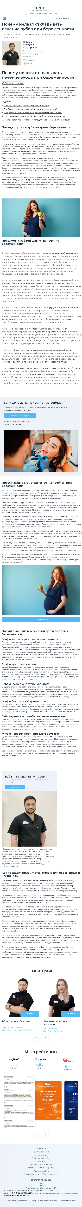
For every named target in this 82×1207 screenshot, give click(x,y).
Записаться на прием (20, 415)
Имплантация (41, 1149)
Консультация (41, 619)
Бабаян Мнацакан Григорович (17, 1021)
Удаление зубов (41, 1171)
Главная (5, 34)
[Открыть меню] (78, 19)
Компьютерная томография (41, 1168)
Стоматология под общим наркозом (41, 1174)
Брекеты (41, 1161)
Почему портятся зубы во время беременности (26, 105)
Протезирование (41, 1152)
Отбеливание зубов (41, 1158)
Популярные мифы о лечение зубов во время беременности (33, 113)
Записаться (15, 787)
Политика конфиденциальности (15, 1195)
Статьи (16, 34)
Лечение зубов (41, 1155)
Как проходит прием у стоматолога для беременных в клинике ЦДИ (37, 120)
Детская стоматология (41, 1165)
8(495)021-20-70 (65, 18)
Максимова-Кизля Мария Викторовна (55, 1022)
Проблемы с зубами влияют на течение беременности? (30, 109)
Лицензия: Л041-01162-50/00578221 (17, 1193)
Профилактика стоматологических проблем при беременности (34, 116)
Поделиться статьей (14, 83)
